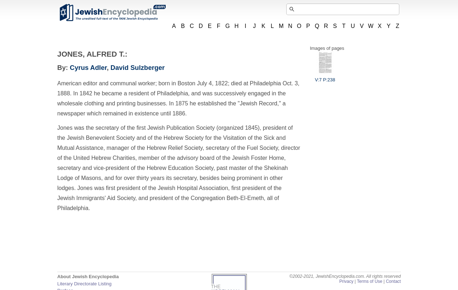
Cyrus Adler (88, 67)
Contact (393, 281)
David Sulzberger (138, 67)
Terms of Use (369, 281)
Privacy (346, 281)
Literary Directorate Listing (84, 283)
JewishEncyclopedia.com (112, 13)
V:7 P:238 (325, 77)
